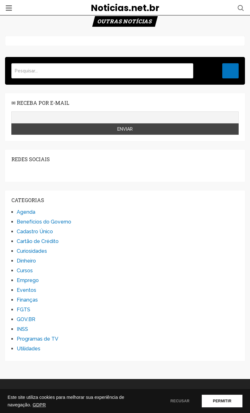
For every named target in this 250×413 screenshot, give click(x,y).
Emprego (28, 280)
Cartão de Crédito (38, 241)
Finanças (27, 300)
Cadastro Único (35, 232)
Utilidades (28, 349)
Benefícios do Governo (44, 222)
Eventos (26, 290)
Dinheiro (26, 261)
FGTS (23, 310)
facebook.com (15, 171)
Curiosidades (32, 251)
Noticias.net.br (125, 8)
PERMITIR (222, 401)
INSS (22, 329)
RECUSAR (180, 401)
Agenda (26, 212)
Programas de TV (37, 339)
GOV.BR (26, 319)
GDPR (39, 404)
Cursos (25, 271)
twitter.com (29, 171)
